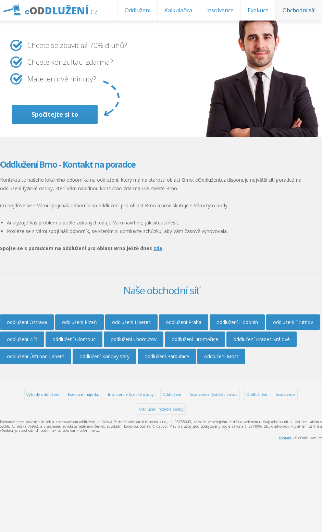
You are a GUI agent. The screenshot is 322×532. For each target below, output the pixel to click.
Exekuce (258, 10)
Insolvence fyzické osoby (131, 394)
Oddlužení (137, 10)
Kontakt (285, 438)
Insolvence (220, 10)
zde (157, 248)
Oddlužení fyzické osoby (161, 409)
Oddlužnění (256, 394)
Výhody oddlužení (42, 394)
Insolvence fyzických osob (214, 394)
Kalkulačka (178, 10)
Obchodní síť (299, 10)
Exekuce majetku (83, 394)
